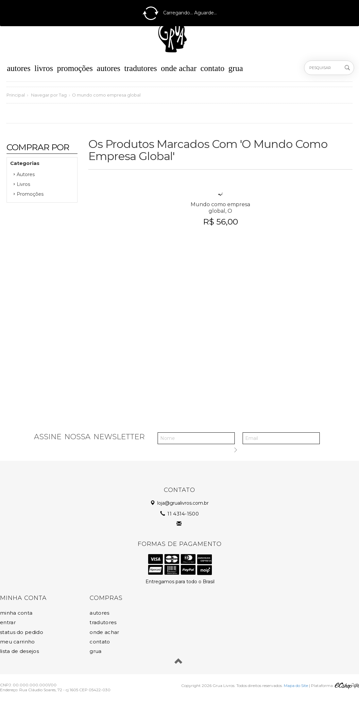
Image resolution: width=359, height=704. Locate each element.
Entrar (8, 622)
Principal (16, 95)
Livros (43, 68)
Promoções (75, 68)
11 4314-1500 (180, 514)
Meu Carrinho (17, 642)
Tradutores (140, 68)
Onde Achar (179, 68)
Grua (236, 68)
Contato (212, 68)
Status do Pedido (21, 632)
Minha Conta (16, 613)
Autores (18, 68)
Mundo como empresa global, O (220, 207)
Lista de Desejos (19, 651)
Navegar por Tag (49, 95)
